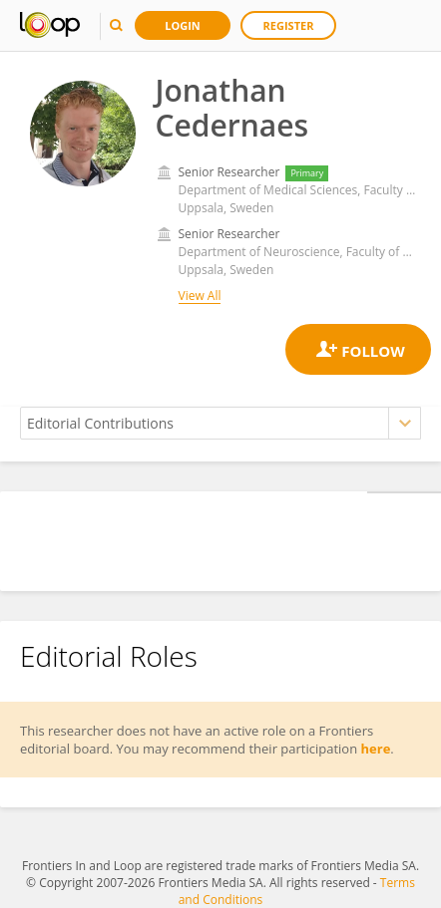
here (376, 748)
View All (200, 295)
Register (288, 25)
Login (183, 25)
